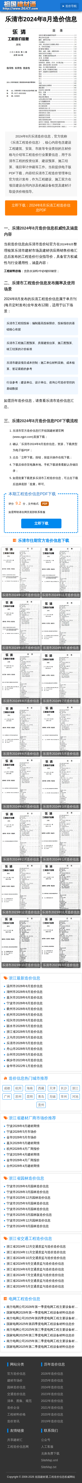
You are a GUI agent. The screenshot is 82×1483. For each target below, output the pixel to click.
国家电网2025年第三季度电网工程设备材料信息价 (39, 1335)
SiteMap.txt (48, 1467)
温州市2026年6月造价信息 (23, 986)
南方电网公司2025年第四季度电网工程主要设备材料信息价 (43, 1318)
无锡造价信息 (52, 1097)
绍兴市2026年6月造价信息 (23, 1020)
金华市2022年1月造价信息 (23, 1066)
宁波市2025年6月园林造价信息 (26, 1209)
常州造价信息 (64, 1097)
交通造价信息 (16, 1394)
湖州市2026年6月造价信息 (23, 991)
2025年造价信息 (52, 1380)
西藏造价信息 (41, 1088)
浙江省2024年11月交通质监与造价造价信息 (35, 1252)
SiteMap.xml (49, 1460)
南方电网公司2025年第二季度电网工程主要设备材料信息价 (43, 1341)
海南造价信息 (30, 1088)
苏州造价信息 (18, 1097)
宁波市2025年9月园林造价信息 (26, 1203)
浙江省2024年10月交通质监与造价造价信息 (35, 1258)
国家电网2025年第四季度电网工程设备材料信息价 (39, 1324)
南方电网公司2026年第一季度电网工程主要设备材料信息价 (43, 1307)
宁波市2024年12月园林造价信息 (27, 1220)
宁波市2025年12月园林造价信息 (27, 1197)
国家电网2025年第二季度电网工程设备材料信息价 (39, 1346)
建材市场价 (15, 1380)
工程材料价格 (16, 1414)
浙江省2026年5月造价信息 (23, 1031)
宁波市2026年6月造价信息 (23, 1003)
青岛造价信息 (41, 1097)
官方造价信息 (16, 1373)
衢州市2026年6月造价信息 (23, 1009)
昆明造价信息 (30, 1097)
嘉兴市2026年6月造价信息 (23, 997)
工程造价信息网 (18, 1446)
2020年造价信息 (52, 1414)
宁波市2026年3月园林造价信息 (26, 1192)
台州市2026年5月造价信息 (23, 1054)
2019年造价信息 (52, 1421)
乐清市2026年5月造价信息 (23, 1043)
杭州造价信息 (18, 1088)
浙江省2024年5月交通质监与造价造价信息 (34, 1286)
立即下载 (41, 523)
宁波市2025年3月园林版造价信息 (28, 1214)
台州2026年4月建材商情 (22, 1166)
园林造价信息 (16, 1387)
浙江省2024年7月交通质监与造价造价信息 (34, 1275)
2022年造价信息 (52, 1401)
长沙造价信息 (64, 1088)
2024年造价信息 (52, 1387)
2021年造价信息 (52, 1407)
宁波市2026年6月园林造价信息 (26, 1186)
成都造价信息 (7, 1088)
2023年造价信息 (52, 1394)
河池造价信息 (75, 1097)
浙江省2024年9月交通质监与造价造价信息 (34, 1263)
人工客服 (47, 1446)
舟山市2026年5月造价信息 (23, 1048)
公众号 (45, 1440)
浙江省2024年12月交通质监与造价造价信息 (35, 1246)
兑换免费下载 (50, 1453)
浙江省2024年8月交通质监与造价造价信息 (34, 1269)
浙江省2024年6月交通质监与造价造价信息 (34, 1280)
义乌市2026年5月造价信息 (23, 1037)
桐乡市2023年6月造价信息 (23, 1060)
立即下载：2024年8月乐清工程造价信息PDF (41, 207)
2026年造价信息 (52, 1373)
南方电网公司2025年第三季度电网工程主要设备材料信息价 (43, 1329)
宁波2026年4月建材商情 (22, 1154)
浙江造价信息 (75, 1088)
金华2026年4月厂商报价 (22, 1160)
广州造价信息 (7, 1097)
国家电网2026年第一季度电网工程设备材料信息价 (39, 1312)
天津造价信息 (52, 1088)
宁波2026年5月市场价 (20, 1131)
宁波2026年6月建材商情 (22, 1126)
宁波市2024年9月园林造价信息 (26, 1226)
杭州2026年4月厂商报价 (22, 1148)
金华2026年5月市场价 (20, 1137)
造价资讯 (13, 1421)
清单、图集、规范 (19, 1401)
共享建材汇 (15, 1440)
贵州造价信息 (41, 1105)
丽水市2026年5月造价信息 (23, 1026)
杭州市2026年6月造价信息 (23, 1014)
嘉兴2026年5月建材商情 (22, 1143)
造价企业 (13, 1407)
